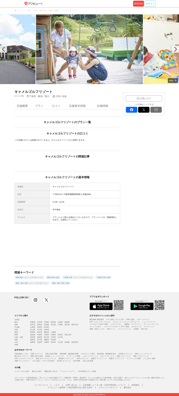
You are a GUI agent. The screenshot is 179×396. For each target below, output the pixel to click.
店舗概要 (22, 105)
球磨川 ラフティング (116, 358)
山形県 (60, 322)
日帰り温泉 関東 (51, 354)
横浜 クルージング (124, 356)
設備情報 (102, 105)
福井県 (46, 330)
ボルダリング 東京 (88, 354)
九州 (16, 342)
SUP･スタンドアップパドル (100, 322)
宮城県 (46, 322)
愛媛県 (46, 340)
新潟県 (46, 327)
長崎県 (46, 342)
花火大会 (144, 329)
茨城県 (46, 325)
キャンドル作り (95, 327)
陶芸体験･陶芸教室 (97, 319)
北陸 (16, 330)
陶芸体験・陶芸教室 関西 (69, 354)
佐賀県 (39, 342)
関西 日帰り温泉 (37, 356)
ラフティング (149, 327)
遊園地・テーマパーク (132, 324)
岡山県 (46, 337)
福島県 (67, 322)
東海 (16, 332)
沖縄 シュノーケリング (143, 354)
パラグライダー (116, 324)
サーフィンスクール (151, 324)
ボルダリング (137, 327)
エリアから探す (21, 315)
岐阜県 (39, 332)
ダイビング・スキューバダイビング (126, 322)
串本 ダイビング (82, 358)
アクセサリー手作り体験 (99, 324)
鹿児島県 (74, 342)
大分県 (60, 342)
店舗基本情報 (77, 105)
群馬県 (39, 325)
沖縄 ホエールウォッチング (46, 358)
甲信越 (16, 327)
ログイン (150, 3)
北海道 (16, 320)
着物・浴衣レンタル (97, 329)
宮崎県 (67, 342)
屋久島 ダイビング (21, 356)
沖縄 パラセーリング (140, 356)
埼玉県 (53, 325)
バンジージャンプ (124, 329)
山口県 (60, 337)
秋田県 (53, 322)
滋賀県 (32, 335)
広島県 (53, 337)
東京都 (67, 325)
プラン (39, 105)
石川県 (39, 330)
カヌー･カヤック (143, 319)
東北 (16, 322)
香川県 (39, 340)
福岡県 (32, 342)
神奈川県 (74, 325)
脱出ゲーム (111, 329)
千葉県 (60, 325)
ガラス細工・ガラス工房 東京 (43, 361)
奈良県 (60, 335)
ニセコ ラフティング (90, 356)
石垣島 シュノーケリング (54, 356)
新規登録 (138, 3)
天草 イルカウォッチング (23, 358)
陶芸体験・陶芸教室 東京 (106, 354)
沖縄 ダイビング (37, 354)
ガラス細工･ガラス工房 (115, 319)
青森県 (32, 322)
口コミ (56, 105)
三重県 (53, 332)
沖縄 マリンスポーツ (22, 361)
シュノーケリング (148, 322)
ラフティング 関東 (73, 356)
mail (156, 110)
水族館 (136, 329)
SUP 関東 (76, 361)
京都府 (39, 335)
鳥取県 (32, 337)
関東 (16, 325)
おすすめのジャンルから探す (102, 315)
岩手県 (39, 322)
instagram (35, 299)
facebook (131, 110)
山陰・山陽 (18, 337)
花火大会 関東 (88, 361)
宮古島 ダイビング (64, 361)
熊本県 (53, 342)
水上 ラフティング (107, 356)
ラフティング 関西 (134, 358)
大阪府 (46, 335)
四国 (16, 340)
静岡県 (32, 332)
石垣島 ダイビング (125, 354)
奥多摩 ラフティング (66, 358)
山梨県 (32, 327)
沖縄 (16, 345)
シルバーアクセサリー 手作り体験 (116, 327)
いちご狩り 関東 (149, 358)
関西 (16, 335)
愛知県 (46, 332)
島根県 (39, 337)
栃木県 (32, 325)
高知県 (53, 340)
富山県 (32, 330)
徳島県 (32, 340)
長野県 (39, 327)
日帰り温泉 (130, 319)
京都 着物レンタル (21, 354)
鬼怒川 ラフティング (98, 358)
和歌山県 (68, 335)
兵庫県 (53, 335)
